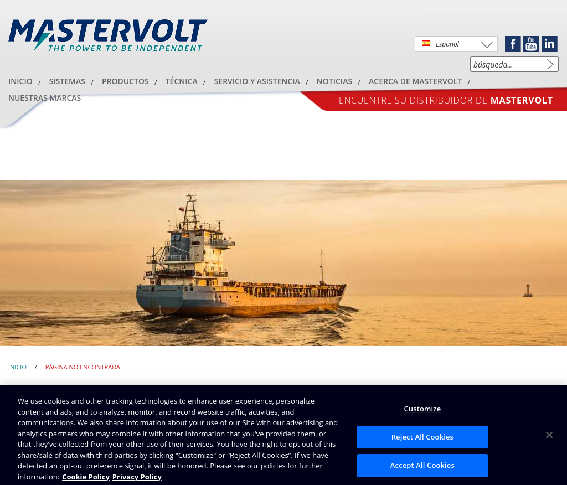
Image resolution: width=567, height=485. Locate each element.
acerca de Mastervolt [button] (415, 81)
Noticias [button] (334, 81)
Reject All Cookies (422, 440)
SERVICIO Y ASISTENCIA (257, 81)
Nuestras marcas (44, 97)
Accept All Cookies (422, 468)
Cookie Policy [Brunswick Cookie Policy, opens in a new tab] (86, 479)
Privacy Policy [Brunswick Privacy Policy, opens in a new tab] (137, 479)
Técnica (182, 81)
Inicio (20, 81)
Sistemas (67, 81)
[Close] (549, 438)
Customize (422, 411)
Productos (125, 81)
